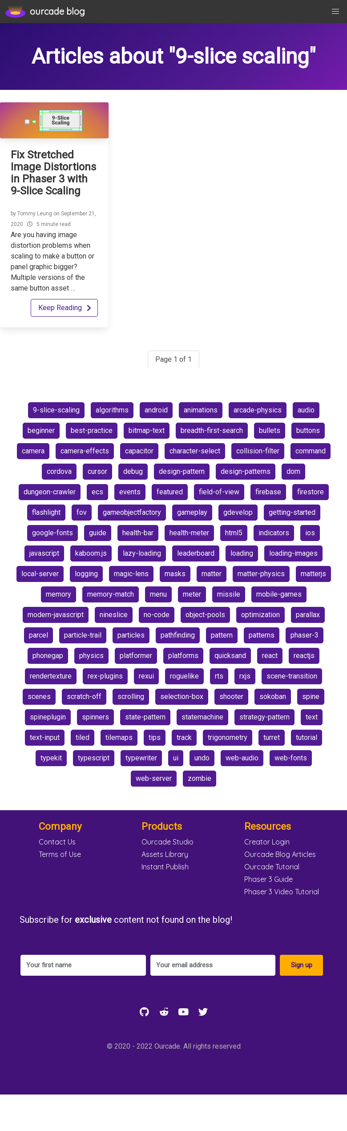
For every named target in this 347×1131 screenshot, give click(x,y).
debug (133, 471)
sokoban (272, 696)
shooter (231, 696)
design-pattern (182, 471)
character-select (194, 451)
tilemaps (119, 737)
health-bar (137, 533)
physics (91, 655)
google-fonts (52, 533)
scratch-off (84, 696)
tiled (82, 737)
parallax (308, 614)
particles (131, 635)
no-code (156, 614)
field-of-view (219, 492)
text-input (45, 737)
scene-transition (291, 676)
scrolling (130, 696)
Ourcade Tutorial (271, 866)
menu (158, 594)
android (156, 410)
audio (306, 410)
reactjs (304, 655)
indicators (273, 533)
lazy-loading (142, 553)
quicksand (230, 655)
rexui (146, 676)
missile (228, 594)
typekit (51, 758)
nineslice (114, 614)
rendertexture (51, 676)
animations (201, 410)
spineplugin (48, 717)
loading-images (293, 553)
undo (202, 758)
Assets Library (164, 854)
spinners (95, 717)
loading (241, 553)
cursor (97, 471)
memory (58, 594)
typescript (93, 758)
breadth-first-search (212, 430)
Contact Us (57, 841)
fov (82, 512)
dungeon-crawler (50, 492)
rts (219, 676)
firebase (268, 492)
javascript (44, 553)
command (310, 451)
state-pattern (145, 717)
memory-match (110, 594)
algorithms (112, 410)
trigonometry (227, 737)
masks (175, 574)
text (312, 717)
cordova (59, 471)
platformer (136, 655)
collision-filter (257, 451)
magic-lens (131, 574)
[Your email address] (213, 965)
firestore (310, 492)
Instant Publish (165, 866)
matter (212, 574)
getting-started (292, 512)
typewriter (141, 758)
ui (175, 758)
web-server (154, 778)
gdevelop (238, 512)
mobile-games (279, 594)
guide (97, 533)
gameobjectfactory (132, 512)
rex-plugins (105, 676)
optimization (260, 614)
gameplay (192, 512)
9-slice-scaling (56, 410)
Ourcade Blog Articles (280, 854)
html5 (233, 533)
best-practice (92, 430)
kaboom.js (91, 553)
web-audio (242, 758)
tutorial (306, 737)
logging (86, 574)
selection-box (181, 696)
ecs (97, 492)
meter (192, 594)
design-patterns (245, 471)
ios (310, 533)
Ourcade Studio (167, 841)
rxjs (244, 676)
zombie (199, 778)
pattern (222, 635)
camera (33, 451)
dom (293, 471)
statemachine (202, 717)
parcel (38, 635)
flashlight (46, 512)
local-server (40, 574)
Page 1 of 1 (173, 359)
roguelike (184, 676)
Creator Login (267, 841)
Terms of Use (60, 854)
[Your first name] (83, 965)
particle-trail (82, 635)
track (184, 737)
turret (271, 737)
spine (310, 696)
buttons (308, 430)
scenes (39, 696)
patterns (261, 635)
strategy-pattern (264, 717)
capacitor (139, 451)
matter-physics (261, 574)
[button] (335, 11)
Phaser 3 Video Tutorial (281, 891)
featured (170, 492)
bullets (269, 430)
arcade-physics (258, 410)
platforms (183, 655)
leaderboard (195, 553)
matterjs (313, 574)
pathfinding (178, 635)
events (130, 492)
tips (155, 737)
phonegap (47, 655)
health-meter (189, 533)
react (270, 655)
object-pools (205, 614)
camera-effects (85, 451)
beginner (41, 430)
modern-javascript (56, 614)
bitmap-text (147, 430)
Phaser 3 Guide (268, 879)
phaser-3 (305, 635)
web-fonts (290, 758)
